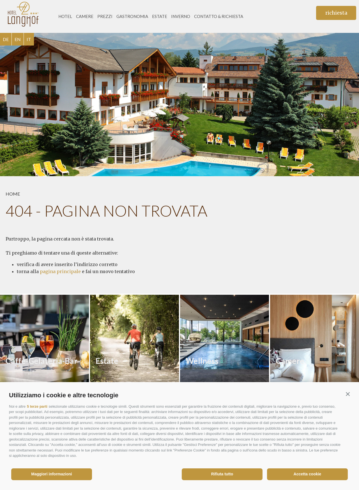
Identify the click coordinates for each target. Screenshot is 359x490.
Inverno (180, 16)
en (18, 39)
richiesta (336, 13)
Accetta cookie (307, 474)
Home (13, 193)
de (6, 39)
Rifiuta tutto (222, 474)
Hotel (65, 16)
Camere (84, 16)
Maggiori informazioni (51, 474)
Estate (159, 16)
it (29, 39)
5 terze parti (37, 406)
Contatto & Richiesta (218, 16)
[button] (348, 394)
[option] (179, 104)
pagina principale (60, 271)
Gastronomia (132, 16)
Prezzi (104, 16)
